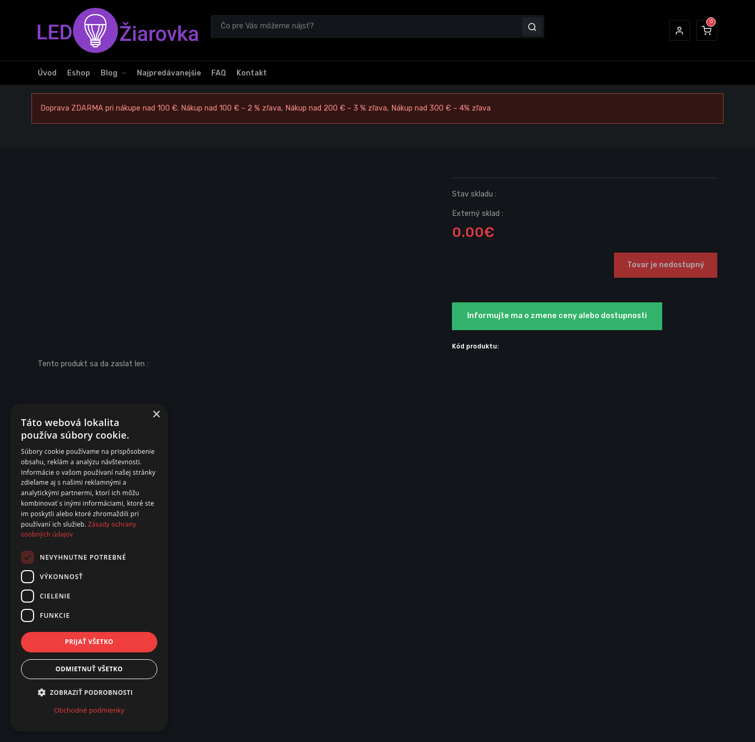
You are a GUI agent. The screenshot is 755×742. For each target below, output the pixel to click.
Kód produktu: (475, 346)
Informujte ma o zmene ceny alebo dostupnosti (557, 315)
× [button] (156, 415)
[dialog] (89, 567)
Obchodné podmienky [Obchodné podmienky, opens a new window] (89, 710)
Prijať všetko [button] (89, 641)
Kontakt (251, 73)
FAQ (218, 73)
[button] (679, 30)
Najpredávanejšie (169, 73)
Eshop (78, 73)
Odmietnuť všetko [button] (89, 668)
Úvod (47, 73)
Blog (109, 73)
